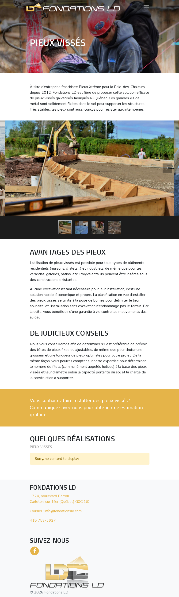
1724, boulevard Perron (49, 496)
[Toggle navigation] (146, 7)
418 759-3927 (43, 520)
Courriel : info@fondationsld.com (56, 511)
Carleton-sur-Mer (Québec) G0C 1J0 (59, 501)
